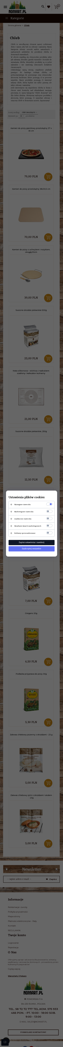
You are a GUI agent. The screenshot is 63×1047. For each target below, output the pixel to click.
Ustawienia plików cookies (27, 497)
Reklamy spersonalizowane (24, 533)
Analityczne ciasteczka (22, 518)
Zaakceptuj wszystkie (31, 549)
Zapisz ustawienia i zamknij (31, 542)
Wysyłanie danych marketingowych (27, 526)
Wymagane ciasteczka (22, 504)
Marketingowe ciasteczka (23, 511)
